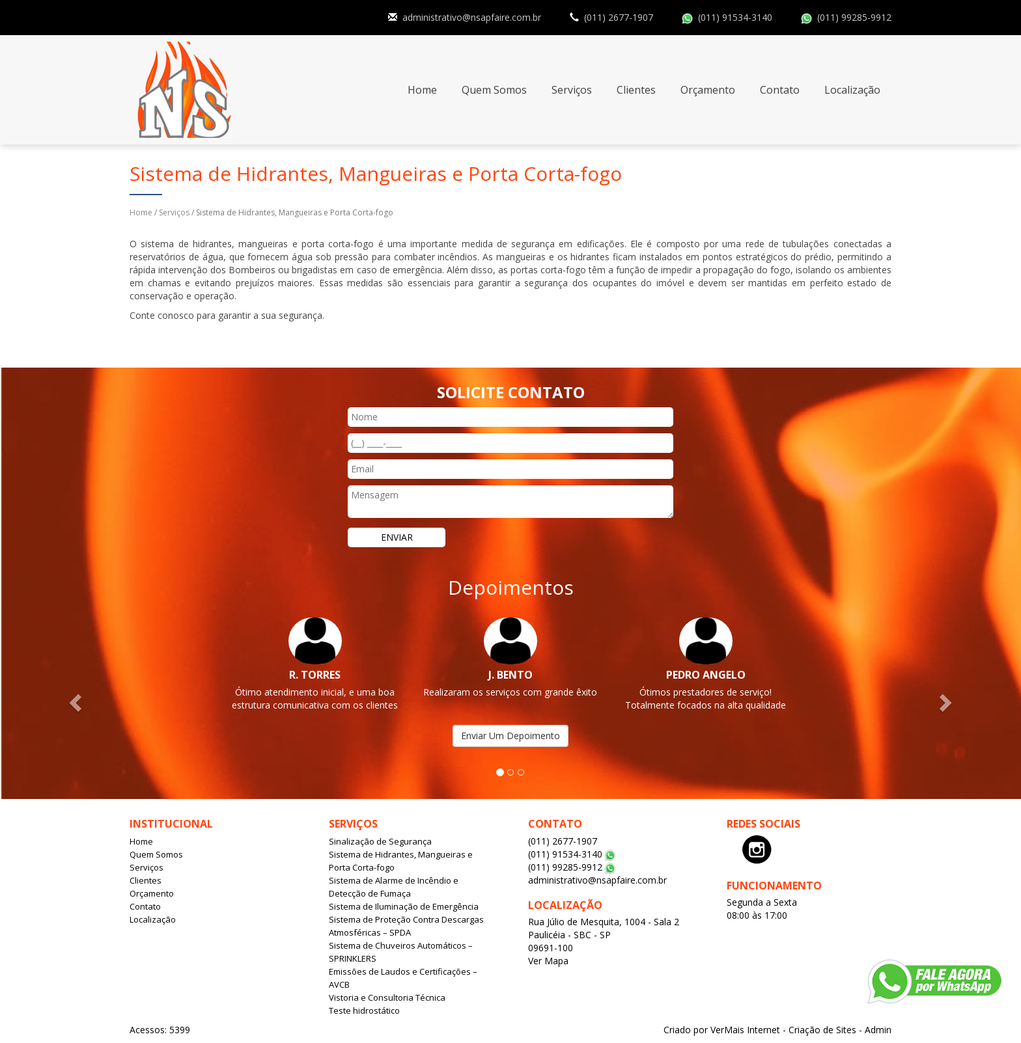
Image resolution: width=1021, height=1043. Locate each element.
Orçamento (707, 90)
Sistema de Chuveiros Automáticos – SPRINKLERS (401, 952)
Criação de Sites (822, 1029)
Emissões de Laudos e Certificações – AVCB (403, 978)
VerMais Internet (745, 1029)
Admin (878, 1029)
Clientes (636, 90)
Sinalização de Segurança (380, 841)
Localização (852, 90)
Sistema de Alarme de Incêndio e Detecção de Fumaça (393, 886)
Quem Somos (494, 90)
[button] (76, 701)
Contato (780, 90)
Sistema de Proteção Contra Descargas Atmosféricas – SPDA (406, 926)
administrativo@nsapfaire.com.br (471, 17)
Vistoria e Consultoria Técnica (387, 997)
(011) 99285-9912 (854, 17)
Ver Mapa (548, 961)
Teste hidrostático (364, 1010)
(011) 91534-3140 (735, 17)
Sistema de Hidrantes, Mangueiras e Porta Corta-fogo (401, 860)
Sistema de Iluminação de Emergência (404, 906)
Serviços (572, 90)
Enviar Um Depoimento (510, 735)
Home (422, 90)
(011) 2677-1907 (618, 17)
